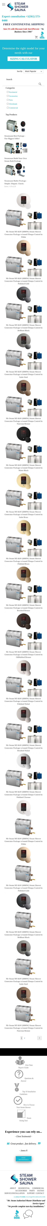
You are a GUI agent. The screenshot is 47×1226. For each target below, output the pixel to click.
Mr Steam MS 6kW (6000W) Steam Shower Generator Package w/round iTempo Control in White (23, 234)
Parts (11, 100)
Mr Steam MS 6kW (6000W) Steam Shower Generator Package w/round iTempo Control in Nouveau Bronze (23, 421)
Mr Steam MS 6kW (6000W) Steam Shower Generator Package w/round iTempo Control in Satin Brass (23, 514)
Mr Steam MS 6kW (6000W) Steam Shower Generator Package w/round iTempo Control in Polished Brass (23, 561)
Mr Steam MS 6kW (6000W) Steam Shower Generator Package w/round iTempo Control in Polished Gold (23, 281)
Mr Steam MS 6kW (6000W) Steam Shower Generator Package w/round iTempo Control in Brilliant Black (23, 327)
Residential (13, 92)
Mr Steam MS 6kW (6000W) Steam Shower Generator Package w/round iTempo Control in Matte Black (23, 468)
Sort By (19, 71)
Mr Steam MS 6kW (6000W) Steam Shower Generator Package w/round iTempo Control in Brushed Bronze (23, 608)
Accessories (13, 96)
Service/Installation (15, 1193)
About (13, 1188)
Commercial (13, 108)
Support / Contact (35, 1193)
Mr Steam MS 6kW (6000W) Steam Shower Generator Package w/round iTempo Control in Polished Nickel (23, 701)
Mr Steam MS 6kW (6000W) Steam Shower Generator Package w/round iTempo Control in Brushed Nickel (23, 748)
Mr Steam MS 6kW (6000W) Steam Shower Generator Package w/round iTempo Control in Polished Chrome (23, 794)
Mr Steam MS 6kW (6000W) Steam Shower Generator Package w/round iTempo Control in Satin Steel (23, 374)
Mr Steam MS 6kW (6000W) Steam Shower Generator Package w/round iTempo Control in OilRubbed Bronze (23, 654)
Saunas (40, 1191)
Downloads (13, 104)
